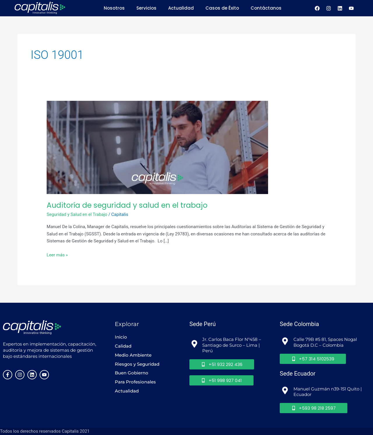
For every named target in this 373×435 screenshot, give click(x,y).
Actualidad (181, 8)
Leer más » (57, 254)
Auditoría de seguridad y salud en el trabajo (127, 205)
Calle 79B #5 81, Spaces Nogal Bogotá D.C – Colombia (325, 342)
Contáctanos (266, 8)
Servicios (146, 8)
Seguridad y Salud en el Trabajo (77, 214)
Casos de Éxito (222, 8)
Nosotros (114, 8)
